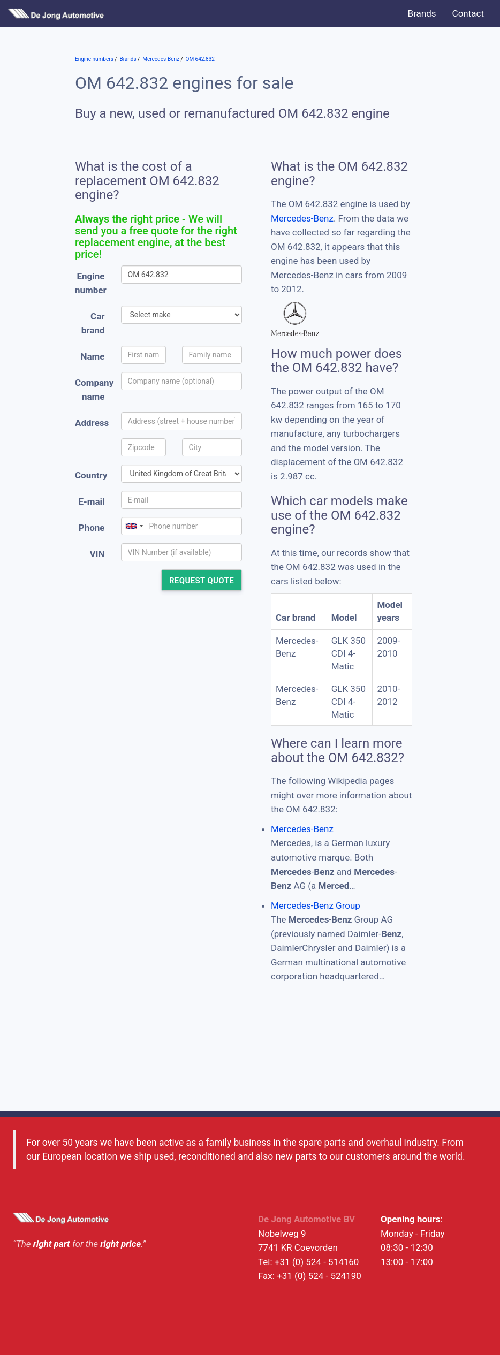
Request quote (201, 580)
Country (91, 475)
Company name (94, 389)
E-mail (91, 501)
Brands (422, 13)
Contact (468, 13)
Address (92, 422)
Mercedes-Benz (302, 218)
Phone (92, 527)
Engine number (91, 283)
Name (93, 356)
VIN (96, 554)
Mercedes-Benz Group (315, 905)
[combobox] (134, 526)
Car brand (93, 323)
